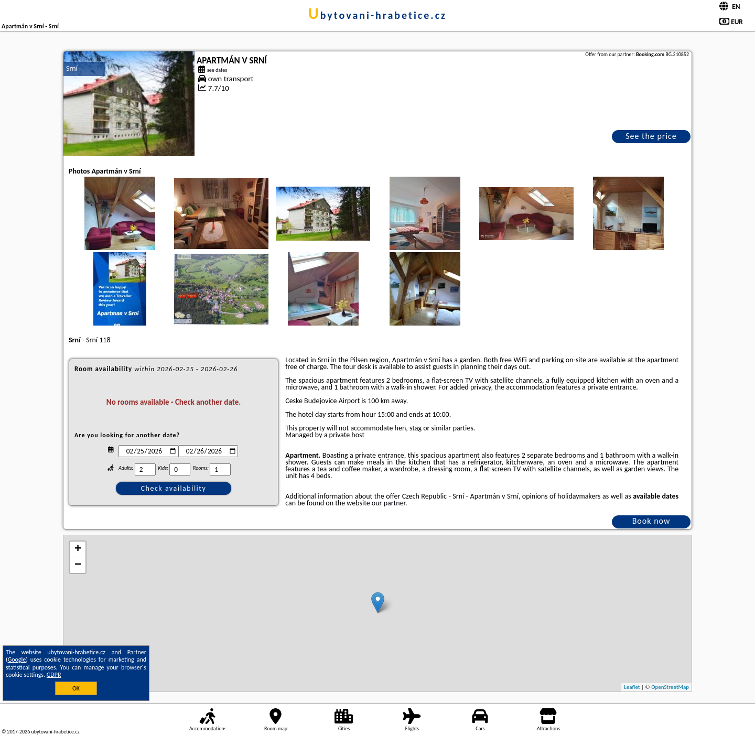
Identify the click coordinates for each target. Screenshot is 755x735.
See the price (651, 136)
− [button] (77, 565)
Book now (651, 521)
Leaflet (632, 687)
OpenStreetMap (670, 687)
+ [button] (77, 549)
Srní (72, 68)
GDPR (54, 674)
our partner (388, 503)
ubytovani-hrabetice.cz (377, 15)
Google (17, 659)
